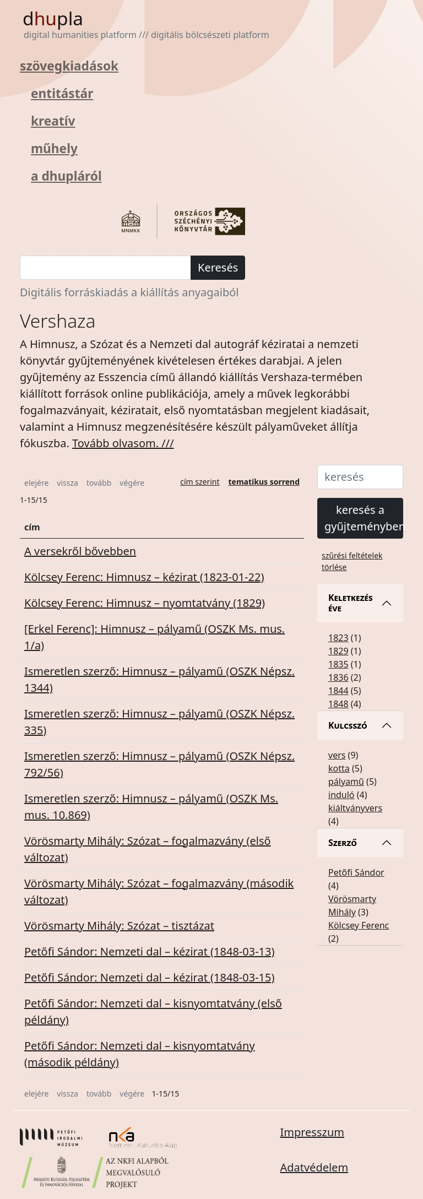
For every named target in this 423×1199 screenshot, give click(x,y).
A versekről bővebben (80, 551)
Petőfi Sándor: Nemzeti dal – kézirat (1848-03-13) (149, 951)
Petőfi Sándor (356, 872)
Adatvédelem (314, 1167)
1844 (338, 691)
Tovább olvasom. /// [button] (123, 443)
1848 (338, 704)
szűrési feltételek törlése (352, 561)
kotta (339, 768)
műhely (54, 148)
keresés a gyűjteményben (363, 518)
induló (341, 795)
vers (336, 755)
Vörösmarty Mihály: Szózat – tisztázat (119, 925)
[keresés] (105, 268)
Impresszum (312, 1132)
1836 (338, 677)
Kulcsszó (347, 725)
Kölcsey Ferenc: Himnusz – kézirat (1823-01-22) (144, 576)
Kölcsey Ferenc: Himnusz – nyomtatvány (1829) (144, 602)
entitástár (62, 93)
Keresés (218, 267)
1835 (338, 664)
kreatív (53, 120)
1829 (338, 651)
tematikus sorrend (264, 481)
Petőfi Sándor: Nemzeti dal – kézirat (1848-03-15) (149, 977)
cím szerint (199, 481)
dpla (53, 18)
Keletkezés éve (350, 603)
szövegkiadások (69, 65)
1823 (338, 638)
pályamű (346, 781)
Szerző (342, 843)
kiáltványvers (355, 808)
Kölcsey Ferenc (358, 925)
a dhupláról (66, 176)
